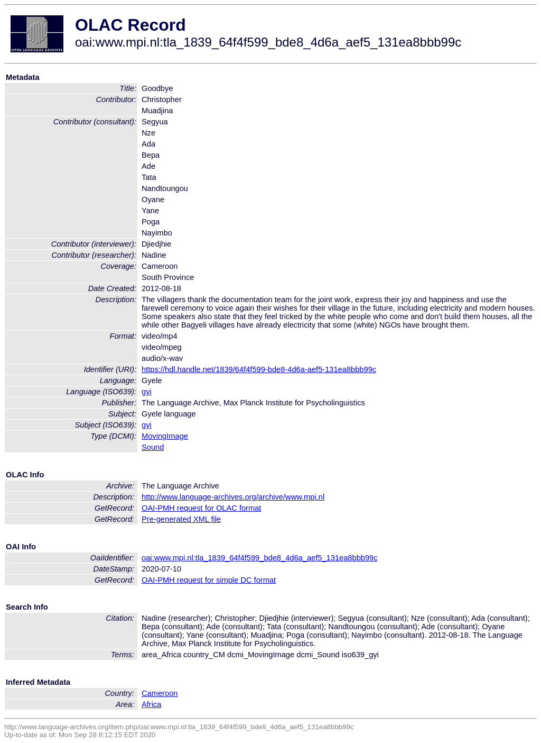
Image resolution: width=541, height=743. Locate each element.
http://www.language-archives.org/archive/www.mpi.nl (233, 497)
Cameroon (160, 693)
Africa (151, 704)
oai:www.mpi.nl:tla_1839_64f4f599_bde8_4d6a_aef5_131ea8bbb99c (260, 558)
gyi (147, 391)
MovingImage (165, 436)
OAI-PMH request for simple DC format (209, 580)
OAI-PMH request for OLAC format (201, 508)
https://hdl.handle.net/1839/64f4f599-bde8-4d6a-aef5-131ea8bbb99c (259, 369)
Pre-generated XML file (181, 519)
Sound (153, 447)
